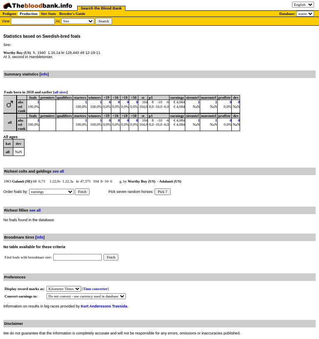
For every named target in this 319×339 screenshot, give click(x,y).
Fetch (82, 192)
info (44, 74)
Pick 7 (162, 192)
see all (58, 171)
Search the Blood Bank (101, 8)
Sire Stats (48, 14)
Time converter (95, 289)
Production (28, 14)
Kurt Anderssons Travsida (104, 306)
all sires (60, 92)
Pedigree (9, 14)
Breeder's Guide (72, 14)
